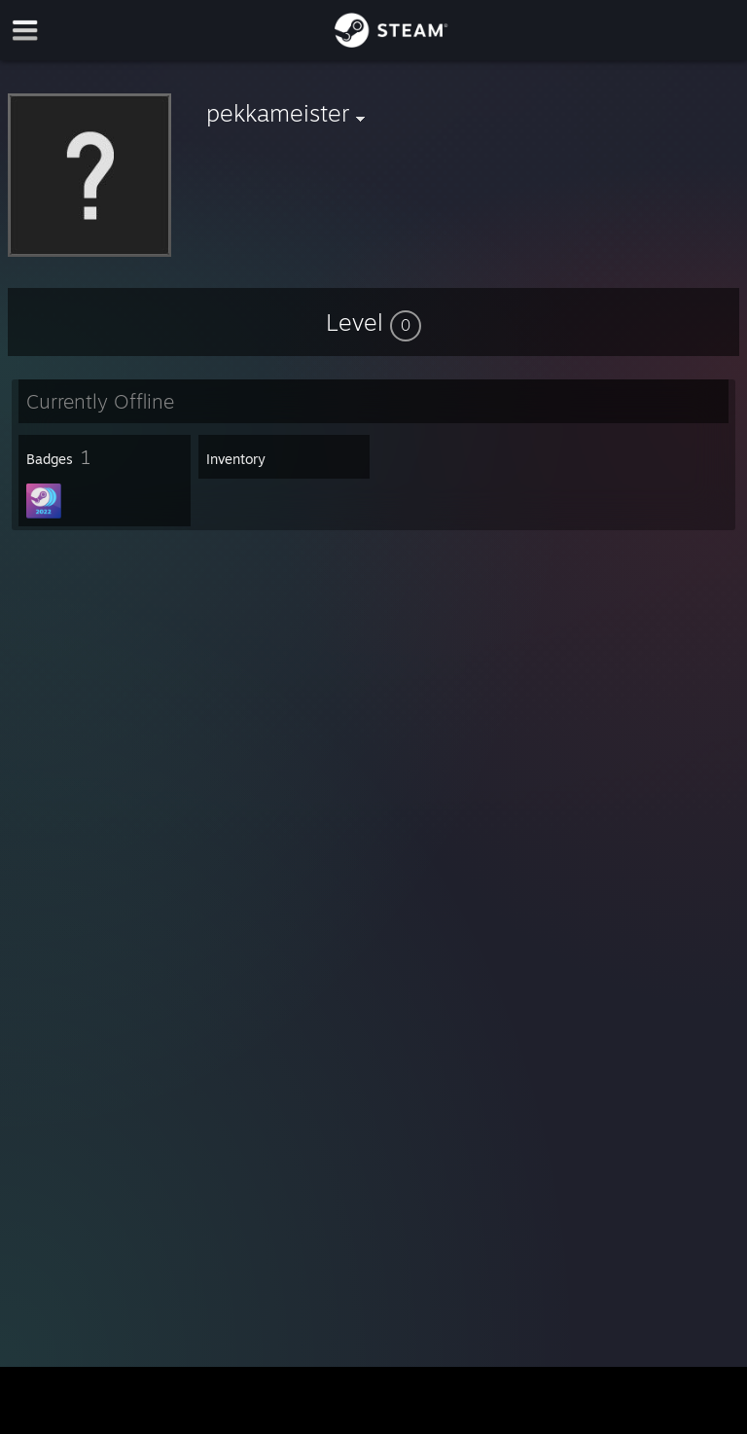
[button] (373, 322)
